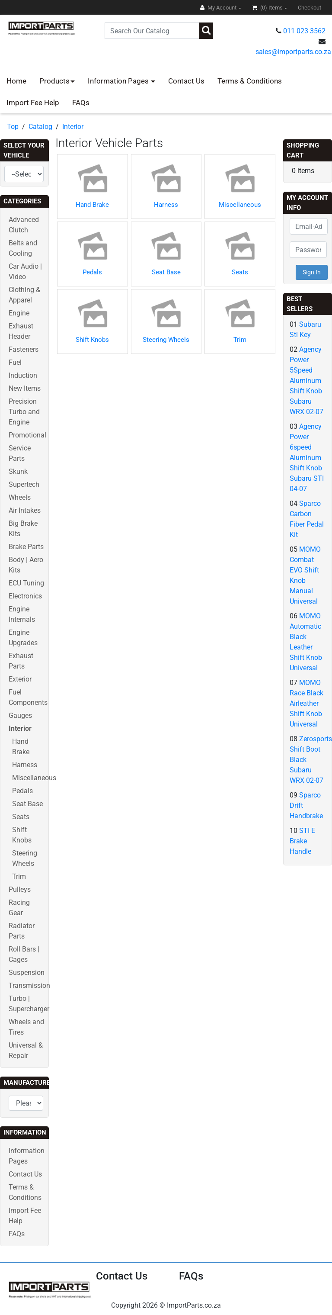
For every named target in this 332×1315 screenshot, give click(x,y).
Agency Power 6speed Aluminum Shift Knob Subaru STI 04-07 (307, 457)
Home (16, 81)
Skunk (18, 471)
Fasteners (23, 349)
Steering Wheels (166, 340)
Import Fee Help (32, 102)
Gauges (20, 715)
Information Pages (119, 81)
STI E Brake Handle (302, 840)
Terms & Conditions (249, 81)
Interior (72, 126)
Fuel (15, 362)
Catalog (40, 126)
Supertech (24, 484)
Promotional (27, 435)
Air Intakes (25, 510)
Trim (19, 876)
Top (13, 126)
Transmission (29, 985)
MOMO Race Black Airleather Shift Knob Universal (306, 703)
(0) (268, 7)
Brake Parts (26, 547)
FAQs (80, 102)
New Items (25, 388)
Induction (23, 375)
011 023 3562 (304, 31)
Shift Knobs (92, 340)
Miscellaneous (34, 778)
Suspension (27, 972)
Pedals (22, 791)
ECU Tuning (26, 583)
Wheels (20, 497)
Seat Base (27, 804)
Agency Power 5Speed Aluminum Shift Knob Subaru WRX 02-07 (306, 380)
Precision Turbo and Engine (24, 411)
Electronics (25, 596)
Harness (24, 765)
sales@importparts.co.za (293, 52)
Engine (19, 313)
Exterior (20, 679)
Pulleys (20, 889)
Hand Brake (92, 205)
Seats (20, 817)
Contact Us (186, 81)
